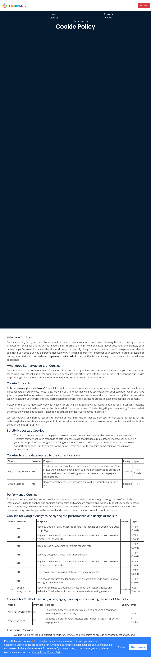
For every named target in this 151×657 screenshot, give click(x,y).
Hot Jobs (144, 5)
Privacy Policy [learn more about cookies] (54, 652)
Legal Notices (81, 21)
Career (108, 17)
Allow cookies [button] (138, 647)
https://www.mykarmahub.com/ (65, 356)
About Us (53, 17)
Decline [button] (121, 647)
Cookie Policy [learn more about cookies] (39, 652)
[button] (31, 652)
